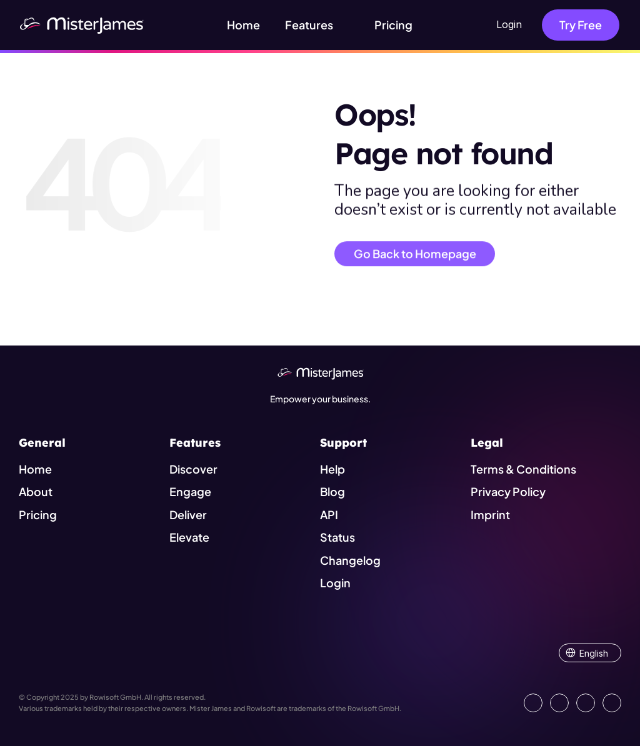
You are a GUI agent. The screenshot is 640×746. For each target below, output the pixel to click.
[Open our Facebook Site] (559, 703)
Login (509, 24)
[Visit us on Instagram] (585, 703)
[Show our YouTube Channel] (611, 703)
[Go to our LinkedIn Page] (533, 703)
